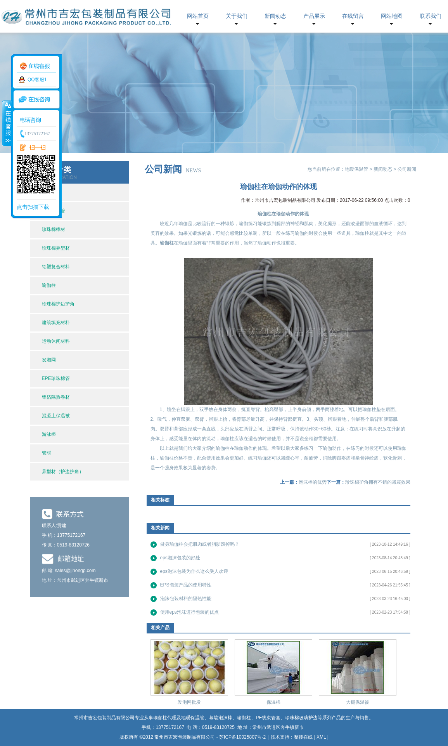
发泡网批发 (189, 702)
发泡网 (49, 360)
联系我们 (430, 16)
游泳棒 (49, 434)
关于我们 (236, 16)
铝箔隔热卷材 (56, 397)
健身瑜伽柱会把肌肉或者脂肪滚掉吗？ (199, 544)
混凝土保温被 (56, 415)
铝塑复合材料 (56, 266)
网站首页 (198, 16)
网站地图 (392, 16)
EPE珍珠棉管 (56, 378)
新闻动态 (275, 16)
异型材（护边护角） (63, 471)
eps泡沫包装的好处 (180, 557)
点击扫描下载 (33, 207)
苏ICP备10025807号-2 (243, 737)
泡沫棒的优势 (313, 482)
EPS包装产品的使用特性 (185, 585)
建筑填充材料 (56, 322)
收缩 (6, 123)
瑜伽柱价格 (171, 458)
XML (321, 737)
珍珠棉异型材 (56, 248)
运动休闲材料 (56, 341)
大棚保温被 (357, 702)
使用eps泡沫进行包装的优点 (189, 612)
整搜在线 (303, 737)
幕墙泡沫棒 (220, 717)
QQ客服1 (37, 79)
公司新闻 (407, 169)
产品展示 (314, 16)
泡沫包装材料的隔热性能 (185, 598)
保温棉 (273, 702)
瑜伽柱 (49, 285)
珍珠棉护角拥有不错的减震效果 (377, 482)
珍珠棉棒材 (53, 229)
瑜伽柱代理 (164, 717)
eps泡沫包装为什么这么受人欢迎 (194, 571)
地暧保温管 (356, 169)
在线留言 (353, 16)
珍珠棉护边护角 (58, 304)
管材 (46, 453)
